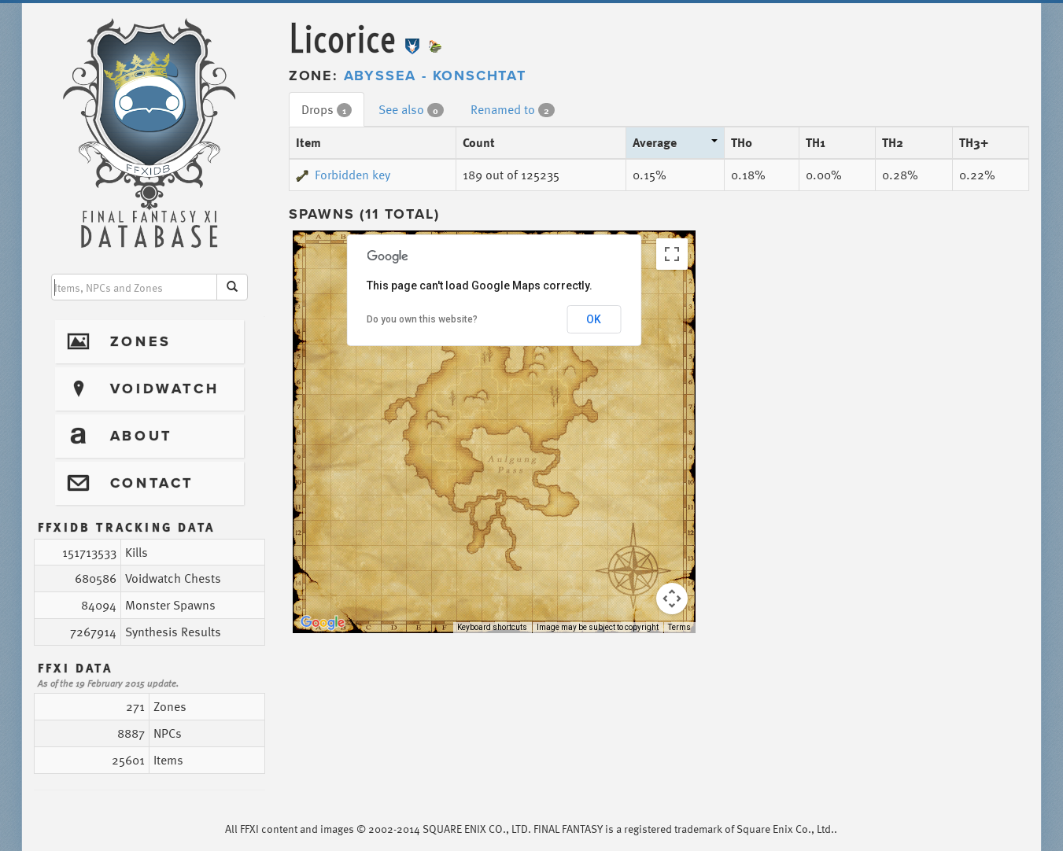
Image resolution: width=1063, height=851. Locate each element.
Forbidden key (343, 174)
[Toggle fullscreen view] (672, 254)
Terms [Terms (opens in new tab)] (679, 627)
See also (411, 109)
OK (593, 319)
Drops (326, 109)
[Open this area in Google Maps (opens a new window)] (323, 623)
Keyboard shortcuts (492, 627)
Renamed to (513, 109)
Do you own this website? (422, 319)
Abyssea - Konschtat (435, 75)
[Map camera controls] (672, 598)
